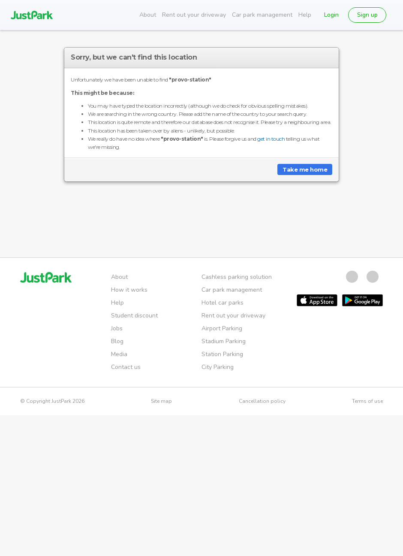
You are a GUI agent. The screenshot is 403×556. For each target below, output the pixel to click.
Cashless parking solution (237, 277)
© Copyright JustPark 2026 (52, 401)
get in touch (271, 139)
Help (304, 15)
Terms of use (367, 401)
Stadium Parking (224, 341)
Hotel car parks (223, 303)
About (147, 15)
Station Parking (222, 354)
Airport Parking (222, 328)
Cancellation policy (262, 401)
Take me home (305, 169)
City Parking (218, 367)
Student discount (134, 315)
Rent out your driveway (194, 15)
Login (331, 15)
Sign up (367, 15)
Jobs (117, 328)
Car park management (262, 15)
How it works (129, 290)
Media (119, 354)
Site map (161, 401)
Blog (117, 341)
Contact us (126, 367)
